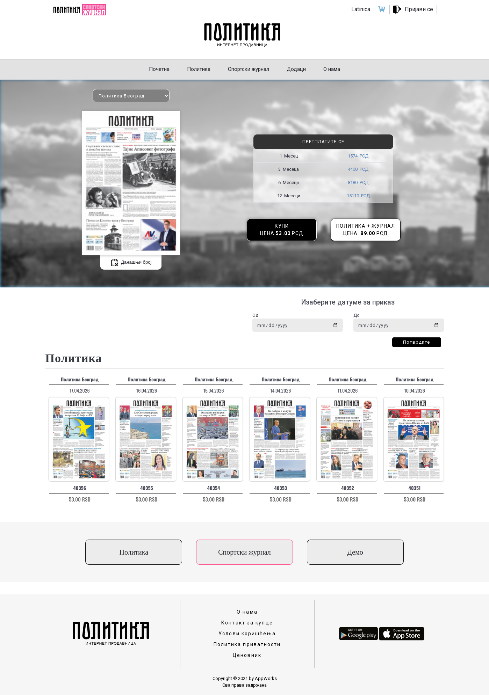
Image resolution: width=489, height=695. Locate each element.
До (356, 315)
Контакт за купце (247, 623)
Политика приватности (247, 644)
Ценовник (247, 655)
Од (255, 315)
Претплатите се (323, 141)
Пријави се (419, 9)
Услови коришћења (247, 633)
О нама (247, 612)
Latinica (360, 9)
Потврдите (416, 342)
